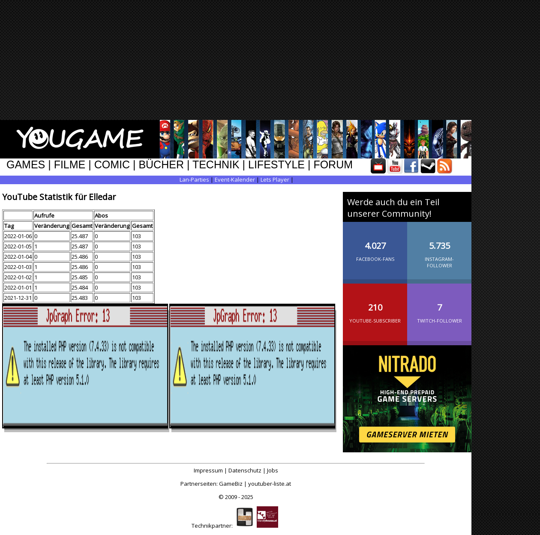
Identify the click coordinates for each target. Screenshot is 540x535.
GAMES (25, 164)
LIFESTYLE (276, 164)
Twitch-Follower (439, 306)
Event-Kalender (235, 179)
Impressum (208, 470)
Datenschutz (244, 470)
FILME (70, 164)
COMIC (112, 164)
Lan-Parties (194, 179)
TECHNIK (216, 164)
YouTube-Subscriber (375, 306)
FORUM (333, 164)
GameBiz (231, 483)
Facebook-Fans (375, 244)
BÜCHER (161, 164)
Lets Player (275, 179)
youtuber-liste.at (269, 483)
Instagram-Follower (439, 248)
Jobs (272, 470)
